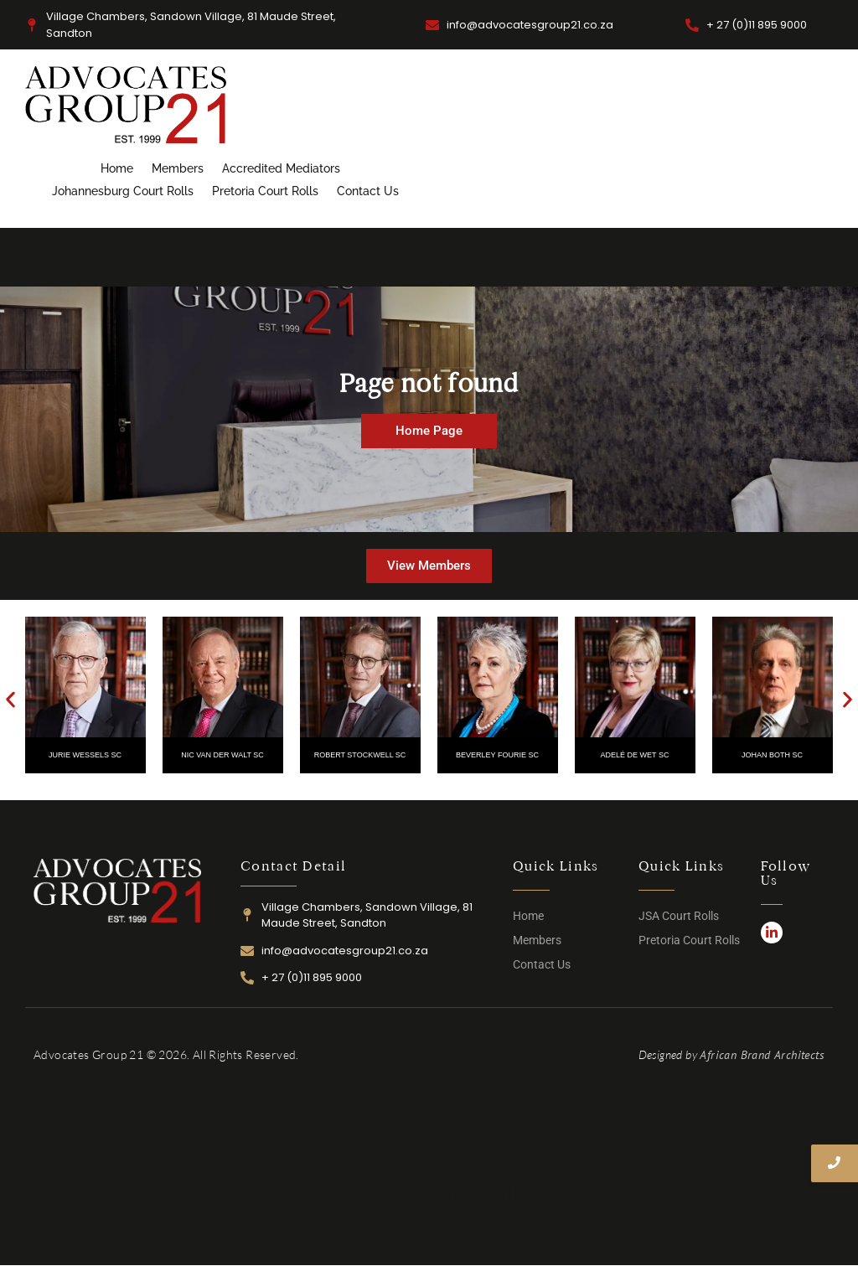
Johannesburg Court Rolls (123, 191)
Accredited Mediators (281, 168)
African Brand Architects (762, 1054)
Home (117, 168)
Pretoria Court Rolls (265, 191)
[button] (10, 700)
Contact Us (368, 191)
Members (178, 168)
